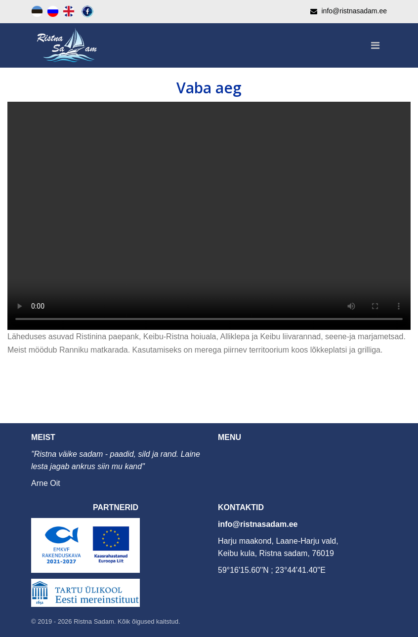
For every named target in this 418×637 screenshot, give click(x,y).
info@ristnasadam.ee (257, 524)
